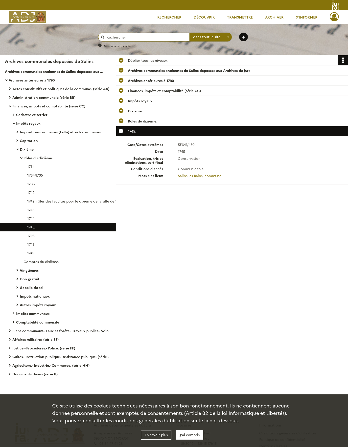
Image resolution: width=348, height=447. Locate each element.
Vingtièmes (29, 270)
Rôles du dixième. (38, 157)
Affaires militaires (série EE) (35, 339)
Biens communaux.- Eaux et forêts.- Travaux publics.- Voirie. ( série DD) (61, 330)
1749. (31, 252)
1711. (30, 166)
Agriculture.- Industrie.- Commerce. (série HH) (51, 365)
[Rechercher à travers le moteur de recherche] (146, 37)
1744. (31, 218)
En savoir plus (156, 434)
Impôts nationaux (35, 296)
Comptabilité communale (37, 322)
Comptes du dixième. (41, 261)
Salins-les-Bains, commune (199, 175)
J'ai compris (190, 434)
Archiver (274, 17)
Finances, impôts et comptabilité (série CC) (48, 105)
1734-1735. (35, 175)
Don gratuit (29, 278)
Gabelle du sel (31, 287)
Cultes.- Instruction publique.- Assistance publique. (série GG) (61, 356)
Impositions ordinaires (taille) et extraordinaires (60, 131)
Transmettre (240, 17)
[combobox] (211, 37)
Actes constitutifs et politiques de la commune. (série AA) (60, 88)
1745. (31, 226)
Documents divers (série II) (35, 373)
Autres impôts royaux (38, 304)
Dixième (27, 149)
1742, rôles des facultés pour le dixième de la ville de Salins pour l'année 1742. (76, 201)
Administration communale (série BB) (43, 97)
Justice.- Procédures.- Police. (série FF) (43, 347)
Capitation (29, 140)
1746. (31, 235)
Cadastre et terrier (31, 114)
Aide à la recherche (117, 46)
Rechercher (169, 17)
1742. (31, 192)
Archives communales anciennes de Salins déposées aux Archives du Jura (54, 71)
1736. (31, 183)
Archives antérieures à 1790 (32, 80)
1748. (31, 244)
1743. (31, 209)
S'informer (306, 17)
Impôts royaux (28, 123)
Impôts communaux (33, 313)
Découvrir (204, 17)
